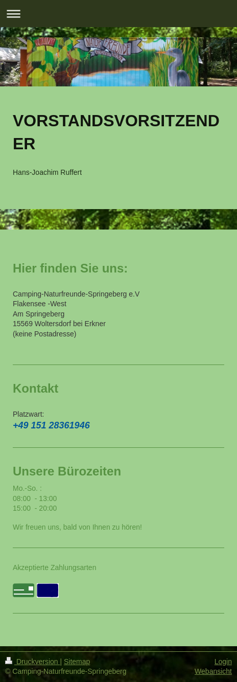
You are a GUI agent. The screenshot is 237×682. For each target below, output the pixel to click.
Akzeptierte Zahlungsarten (54, 567)
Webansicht (213, 671)
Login (223, 661)
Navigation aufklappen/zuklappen (118, 14)
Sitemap (77, 661)
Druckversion (32, 661)
